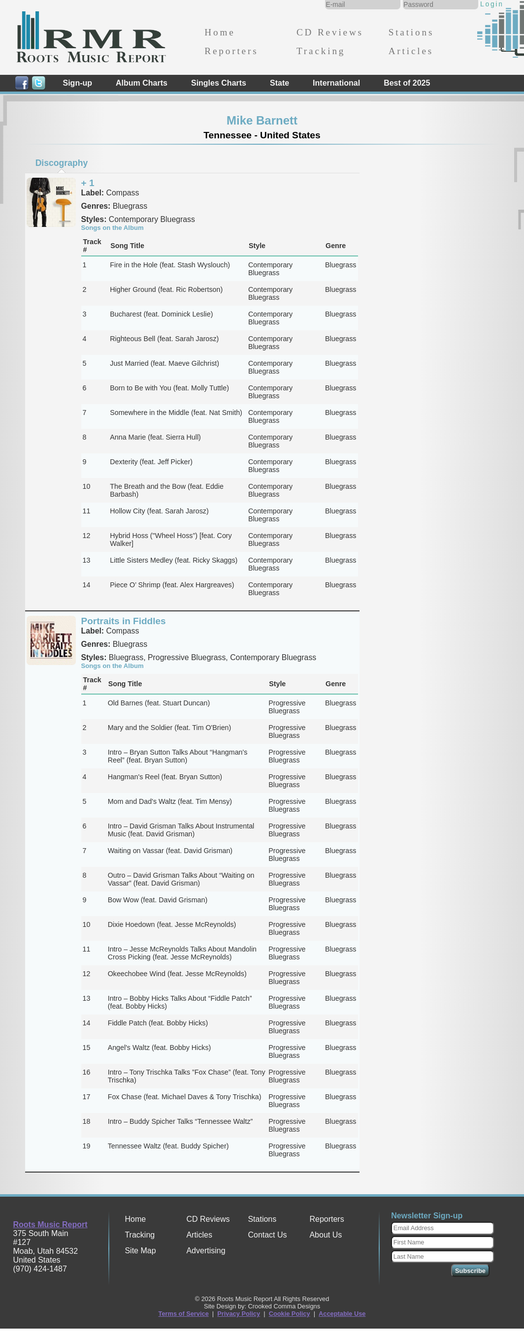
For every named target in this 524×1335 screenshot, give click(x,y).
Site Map (140, 1250)
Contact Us (267, 1235)
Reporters (231, 51)
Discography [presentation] (61, 163)
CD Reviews (329, 32)
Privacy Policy (238, 1313)
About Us (325, 1235)
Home (219, 32)
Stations (411, 32)
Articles (411, 51)
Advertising (205, 1250)
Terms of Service (184, 1313)
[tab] (62, 163)
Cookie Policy (289, 1313)
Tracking (320, 51)
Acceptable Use (342, 1313)
